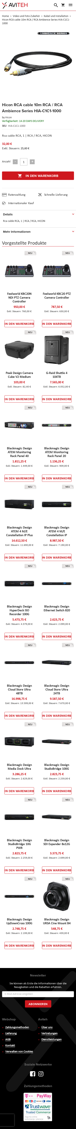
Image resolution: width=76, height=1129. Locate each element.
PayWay (38, 1107)
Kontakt (10, 1045)
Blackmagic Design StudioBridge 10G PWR (19, 844)
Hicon (8, 117)
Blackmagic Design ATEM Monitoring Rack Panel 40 (19, 452)
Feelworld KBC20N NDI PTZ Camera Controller (19, 297)
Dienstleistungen (51, 1039)
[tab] (38, 213)
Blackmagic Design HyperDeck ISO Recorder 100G (19, 610)
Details (8, 214)
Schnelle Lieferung (56, 194)
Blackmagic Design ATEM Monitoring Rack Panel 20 (56, 452)
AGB (8, 1039)
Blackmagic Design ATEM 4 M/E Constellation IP (56, 531)
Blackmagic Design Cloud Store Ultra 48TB (19, 689)
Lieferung (11, 1033)
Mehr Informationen (17, 232)
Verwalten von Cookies (19, 1051)
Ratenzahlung (17, 194)
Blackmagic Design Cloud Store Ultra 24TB (56, 689)
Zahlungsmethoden (17, 1027)
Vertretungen (49, 1033)
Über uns (46, 1027)
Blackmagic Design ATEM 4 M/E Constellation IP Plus (19, 531)
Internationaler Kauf (21, 203)
